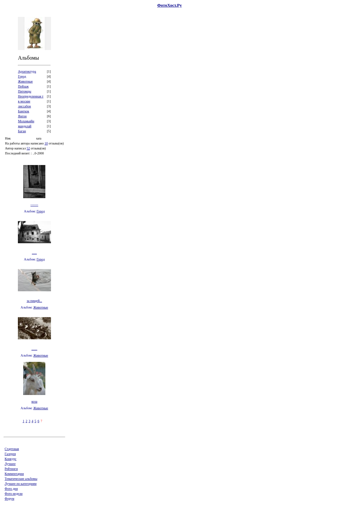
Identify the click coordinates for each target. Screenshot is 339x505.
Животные (40, 307)
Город (41, 211)
